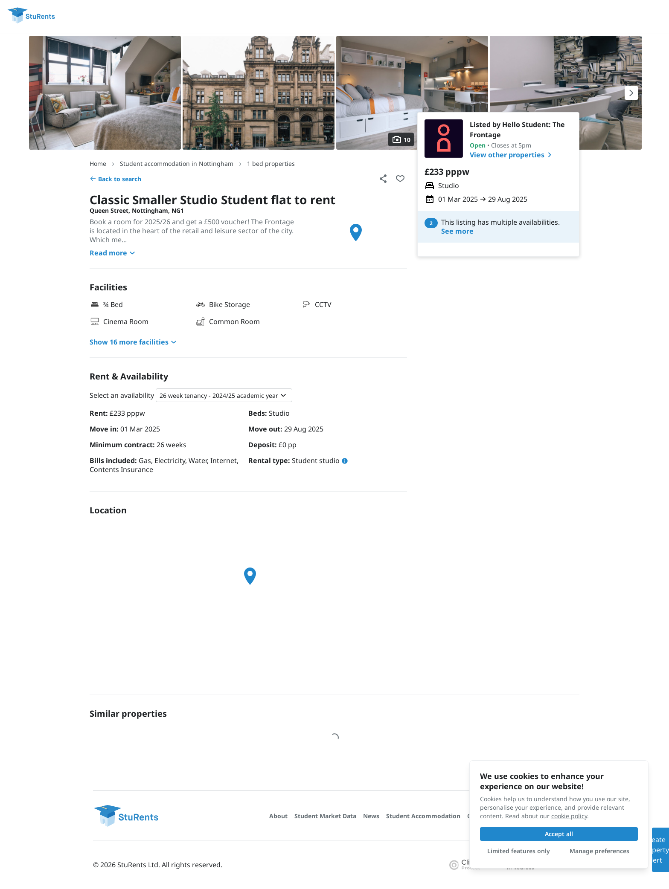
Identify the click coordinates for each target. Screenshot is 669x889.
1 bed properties (271, 163)
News (371, 816)
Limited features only (518, 851)
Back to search (115, 179)
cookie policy (569, 816)
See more (457, 231)
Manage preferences (599, 851)
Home (98, 163)
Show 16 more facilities (134, 342)
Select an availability (122, 395)
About (278, 816)
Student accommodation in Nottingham (176, 163)
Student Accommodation (423, 816)
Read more (113, 253)
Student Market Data (325, 816)
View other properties (512, 155)
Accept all (559, 834)
